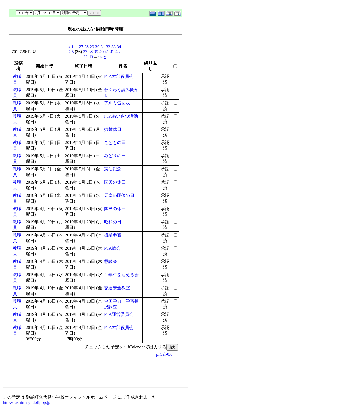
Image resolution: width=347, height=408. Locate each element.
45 (91, 56)
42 (112, 51)
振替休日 (112, 129)
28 (86, 46)
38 (90, 51)
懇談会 (110, 261)
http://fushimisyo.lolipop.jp (26, 402)
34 (119, 46)
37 (85, 51)
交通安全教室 (117, 288)
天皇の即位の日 (119, 195)
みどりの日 (115, 155)
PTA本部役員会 (119, 76)
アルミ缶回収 (117, 103)
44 (85, 56)
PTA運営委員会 (119, 314)
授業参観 (112, 235)
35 (71, 51)
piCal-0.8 (164, 354)
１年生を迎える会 (121, 274)
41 (107, 51)
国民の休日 (115, 182)
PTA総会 (112, 248)
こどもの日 (115, 142)
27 (81, 46)
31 (103, 46)
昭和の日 (112, 222)
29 (92, 46)
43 (117, 51)
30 (97, 46)
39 (96, 51)
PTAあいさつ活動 (121, 116)
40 (101, 51)
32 (108, 46)
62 (100, 56)
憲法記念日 (115, 169)
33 (113, 46)
